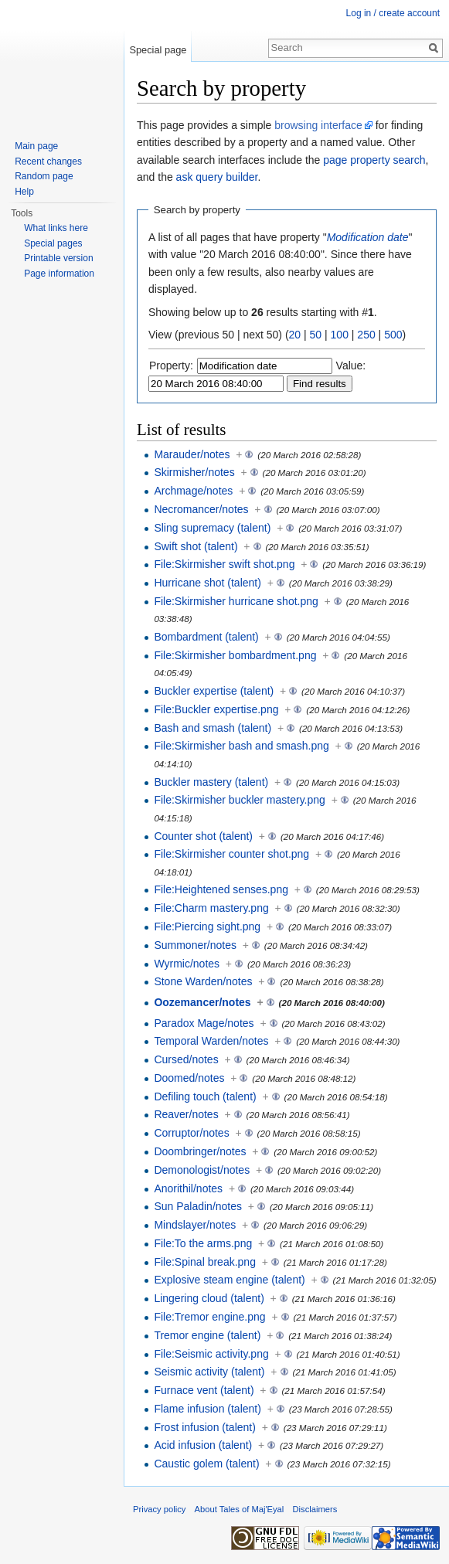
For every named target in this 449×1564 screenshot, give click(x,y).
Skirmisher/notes (194, 472)
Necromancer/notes (201, 509)
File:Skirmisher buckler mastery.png (239, 800)
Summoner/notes (195, 945)
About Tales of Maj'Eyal (239, 1509)
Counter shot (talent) (203, 836)
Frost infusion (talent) (205, 1427)
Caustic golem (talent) (206, 1463)
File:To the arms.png (203, 1243)
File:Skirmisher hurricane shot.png (236, 601)
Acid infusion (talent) (203, 1445)
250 (366, 334)
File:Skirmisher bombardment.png (235, 655)
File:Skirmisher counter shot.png (231, 854)
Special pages (53, 243)
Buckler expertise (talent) (214, 691)
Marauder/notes (192, 454)
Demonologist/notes (202, 1170)
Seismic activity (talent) (209, 1371)
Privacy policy (159, 1509)
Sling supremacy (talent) (212, 528)
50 (316, 334)
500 (393, 334)
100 (340, 334)
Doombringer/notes (200, 1151)
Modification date (368, 237)
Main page (36, 146)
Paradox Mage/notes (203, 1023)
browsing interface (318, 125)
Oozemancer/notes (202, 1002)
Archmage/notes (193, 490)
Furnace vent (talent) (203, 1390)
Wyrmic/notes (186, 963)
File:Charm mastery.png (211, 908)
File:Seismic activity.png (211, 1354)
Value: (351, 365)
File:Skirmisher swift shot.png (224, 564)
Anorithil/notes (188, 1188)
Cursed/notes (186, 1059)
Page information (59, 273)
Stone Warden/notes (203, 981)
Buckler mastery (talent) (211, 782)
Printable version (58, 258)
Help (24, 191)
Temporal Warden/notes (211, 1041)
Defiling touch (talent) (205, 1096)
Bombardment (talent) (206, 637)
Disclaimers (315, 1509)
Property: (171, 365)
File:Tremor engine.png (209, 1317)
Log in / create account (393, 13)
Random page (44, 176)
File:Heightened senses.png (221, 889)
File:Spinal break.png (205, 1262)
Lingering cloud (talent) (209, 1298)
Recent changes (48, 161)
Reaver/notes (186, 1114)
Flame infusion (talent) (207, 1408)
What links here (56, 228)
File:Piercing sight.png (207, 926)
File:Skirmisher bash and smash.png (241, 746)
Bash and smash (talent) (212, 728)
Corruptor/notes (191, 1133)
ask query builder (217, 177)
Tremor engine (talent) (207, 1335)
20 (295, 334)
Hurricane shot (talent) (207, 582)
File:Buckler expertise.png (216, 709)
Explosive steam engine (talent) (229, 1279)
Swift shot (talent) (195, 546)
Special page (157, 50)
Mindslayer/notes (195, 1225)
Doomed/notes (189, 1078)
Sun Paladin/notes (198, 1206)
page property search (374, 160)
